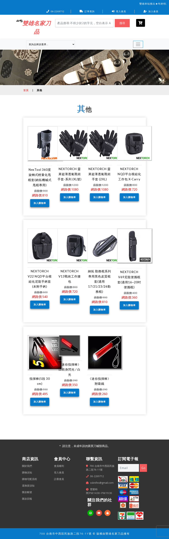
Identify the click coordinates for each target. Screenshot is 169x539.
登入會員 (119, 11)
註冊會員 (59, 479)
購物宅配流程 (29, 479)
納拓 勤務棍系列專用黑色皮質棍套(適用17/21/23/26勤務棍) (99, 281)
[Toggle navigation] (138, 44)
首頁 (26, 90)
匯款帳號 (27, 492)
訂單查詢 (87, 11)
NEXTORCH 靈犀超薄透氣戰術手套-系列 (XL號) (70, 174)
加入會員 (150, 11)
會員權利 (59, 466)
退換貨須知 (28, 485)
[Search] (84, 23)
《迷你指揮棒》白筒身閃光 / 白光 (69, 370)
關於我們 (27, 466)
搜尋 (122, 23)
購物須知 (27, 472)
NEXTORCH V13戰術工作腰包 (69, 276)
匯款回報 (27, 498)
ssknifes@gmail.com (102, 482)
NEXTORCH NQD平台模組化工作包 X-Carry (129, 174)
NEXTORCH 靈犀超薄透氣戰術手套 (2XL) (99, 174)
